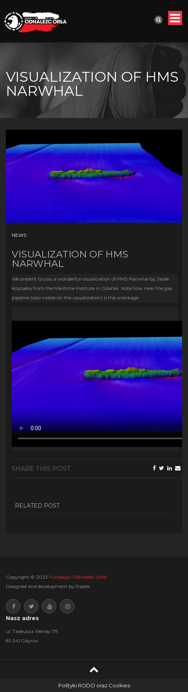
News (19, 235)
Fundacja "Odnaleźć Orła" (78, 577)
